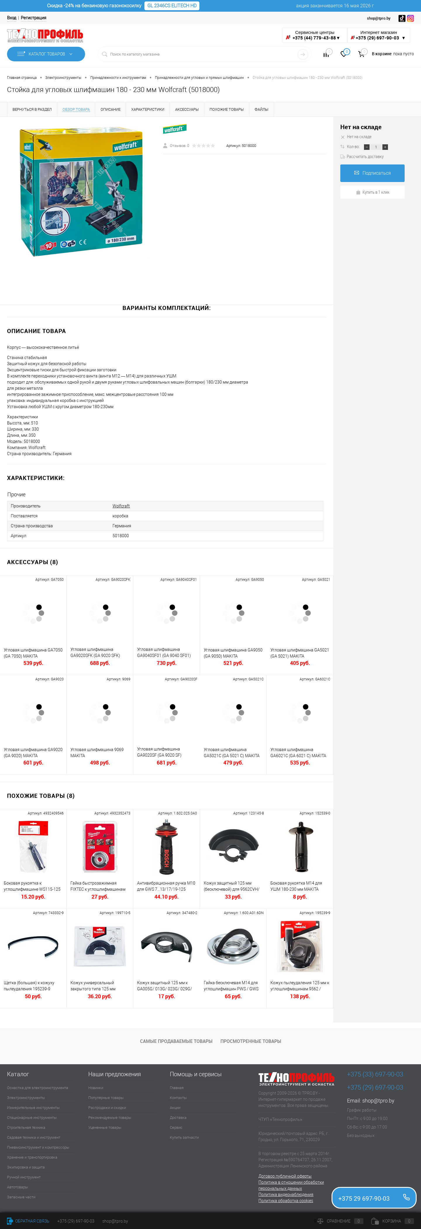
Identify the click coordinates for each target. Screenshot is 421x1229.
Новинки (95, 1088)
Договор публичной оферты (285, 1176)
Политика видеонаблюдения (285, 1194)
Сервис (176, 1127)
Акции (175, 1107)
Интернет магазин (379, 35)
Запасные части (21, 1197)
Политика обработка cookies (285, 1200)
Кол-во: (353, 146)
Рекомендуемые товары (109, 1117)
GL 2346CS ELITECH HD (171, 5)
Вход (11, 17)
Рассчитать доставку (362, 156)
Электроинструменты (26, 1097)
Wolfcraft (121, 506)
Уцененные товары (104, 1127)
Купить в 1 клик (372, 192)
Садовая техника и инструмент (33, 1137)
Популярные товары (106, 1097)
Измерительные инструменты (33, 1107)
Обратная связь (28, 1221)
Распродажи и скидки (107, 1107)
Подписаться (372, 173)
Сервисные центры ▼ (313, 35)
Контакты (178, 1097)
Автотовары (17, 1187)
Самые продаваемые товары (176, 1041)
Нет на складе (361, 127)
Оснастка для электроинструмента (37, 1088)
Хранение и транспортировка (32, 1157)
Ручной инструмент (24, 1177)
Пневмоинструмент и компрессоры (38, 1147)
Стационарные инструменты (32, 1117)
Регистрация (33, 17)
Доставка (178, 1117)
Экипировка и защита (26, 1167)
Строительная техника (26, 1127)
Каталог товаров (46, 54)
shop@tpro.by (378, 1101)
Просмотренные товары (250, 1041)
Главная (177, 1088)
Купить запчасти (184, 1137)
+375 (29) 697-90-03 (75, 1221)
